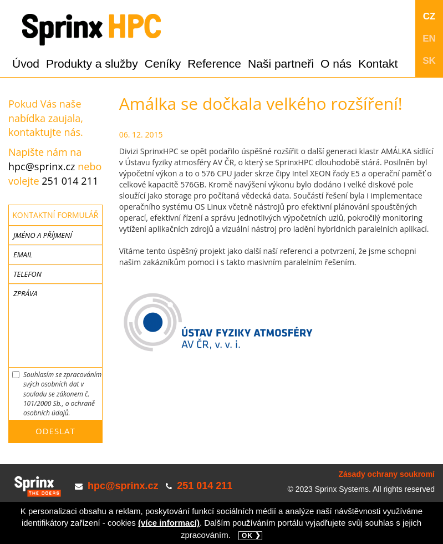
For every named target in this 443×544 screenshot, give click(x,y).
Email (23, 255)
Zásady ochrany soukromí (386, 474)
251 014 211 (70, 180)
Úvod (25, 63)
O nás (336, 63)
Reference (214, 63)
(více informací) (169, 522)
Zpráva (25, 293)
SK (429, 60)
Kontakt (378, 63)
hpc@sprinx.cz (41, 166)
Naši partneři (281, 63)
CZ (429, 16)
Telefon (27, 274)
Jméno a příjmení (42, 235)
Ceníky (163, 63)
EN (429, 38)
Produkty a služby (92, 63)
